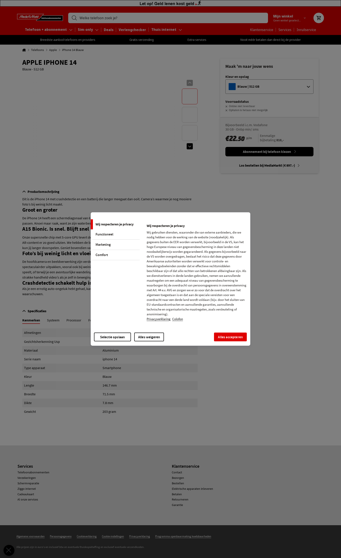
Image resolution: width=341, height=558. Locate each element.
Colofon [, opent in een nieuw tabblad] (177, 319)
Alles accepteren (230, 337)
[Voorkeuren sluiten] (8, 550)
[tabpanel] (196, 274)
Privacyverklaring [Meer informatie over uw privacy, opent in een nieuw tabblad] (158, 319)
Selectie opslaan (112, 337)
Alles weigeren (149, 337)
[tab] (115, 224)
